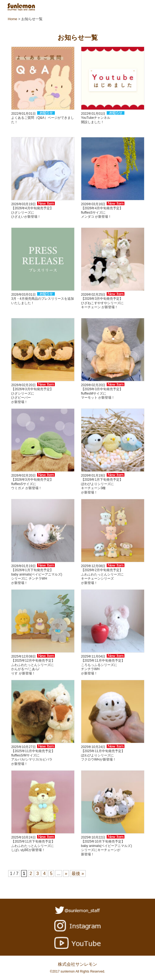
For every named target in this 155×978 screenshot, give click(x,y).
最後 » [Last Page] (77, 873)
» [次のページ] (66, 873)
